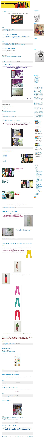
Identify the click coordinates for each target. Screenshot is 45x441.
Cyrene (42, 88)
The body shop (39, 103)
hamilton (14, 396)
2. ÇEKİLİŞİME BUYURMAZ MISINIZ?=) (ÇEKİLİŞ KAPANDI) (40, 123)
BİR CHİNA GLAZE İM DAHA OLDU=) (11, 121)
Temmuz (37, 193)
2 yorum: (13, 29)
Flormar (12, 44)
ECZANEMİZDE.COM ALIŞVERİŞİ (10, 387)
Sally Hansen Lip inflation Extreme (10, 425)
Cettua (40, 86)
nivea (39, 114)
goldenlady (40, 111)
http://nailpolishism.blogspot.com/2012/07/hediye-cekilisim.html (10, 419)
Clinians (42, 87)
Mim (38, 97)
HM (41, 94)
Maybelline (35, 97)
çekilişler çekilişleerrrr (7, 106)
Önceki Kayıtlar (31, 436)
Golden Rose (39, 93)
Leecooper (5, 344)
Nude (34, 99)
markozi (10, 239)
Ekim (36, 168)
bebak (4, 396)
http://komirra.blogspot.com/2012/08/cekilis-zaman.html (9, 53)
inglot (39, 112)
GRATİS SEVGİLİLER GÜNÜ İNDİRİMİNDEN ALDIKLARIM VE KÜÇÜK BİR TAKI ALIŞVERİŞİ (39, 145)
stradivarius (9, 30)
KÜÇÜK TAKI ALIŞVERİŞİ (8, 11)
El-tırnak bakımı (37, 77)
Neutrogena (40, 98)
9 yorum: (13, 207)
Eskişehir (40, 90)
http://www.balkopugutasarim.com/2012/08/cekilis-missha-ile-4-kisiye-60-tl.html (12, 51)
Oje (40, 99)
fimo (42, 110)
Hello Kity (35, 95)
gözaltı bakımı (36, 80)
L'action (16, 44)
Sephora (39, 102)
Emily (36, 90)
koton (4, 30)
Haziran (37, 194)
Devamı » (3, 27)
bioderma (36, 107)
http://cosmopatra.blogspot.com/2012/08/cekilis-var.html (9, 111)
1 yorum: (13, 116)
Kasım (37, 167)
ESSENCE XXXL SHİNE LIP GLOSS (10, 374)
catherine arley (36, 108)
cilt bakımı (36, 79)
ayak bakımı (36, 78)
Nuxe (37, 99)
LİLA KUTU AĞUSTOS (7, 64)
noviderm (16, 396)
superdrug (22, 44)
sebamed (37, 116)
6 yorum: (13, 43)
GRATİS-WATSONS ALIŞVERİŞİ (9, 34)
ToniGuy (38, 104)
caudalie (5, 239)
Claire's (39, 87)
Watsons (24, 44)
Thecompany (35, 104)
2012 (36, 165)
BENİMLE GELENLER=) (7, 151)
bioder (6, 396)
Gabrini (41, 92)
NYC (35, 98)
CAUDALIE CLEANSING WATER (9, 212)
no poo (42, 114)
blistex (38, 107)
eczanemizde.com (11, 396)
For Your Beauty (37, 92)
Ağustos (37, 170)
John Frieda (40, 95)
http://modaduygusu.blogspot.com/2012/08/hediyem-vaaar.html (10, 108)
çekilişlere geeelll (6, 400)
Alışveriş (36, 76)
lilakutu (36, 113)
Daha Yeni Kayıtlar (4, 436)
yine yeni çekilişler (6, 348)
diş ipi (8, 44)
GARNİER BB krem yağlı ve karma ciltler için (40, 153)
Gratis (14, 44)
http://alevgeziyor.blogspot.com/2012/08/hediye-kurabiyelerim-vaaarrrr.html (11, 56)
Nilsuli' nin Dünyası (9, 3)
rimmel (42, 115)
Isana (37, 95)
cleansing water (7, 239)
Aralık (37, 166)
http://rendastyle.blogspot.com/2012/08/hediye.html (8, 351)
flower (36, 111)
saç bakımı (36, 81)
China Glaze (35, 87)
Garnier (35, 93)
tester (17, 396)
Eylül (36, 169)
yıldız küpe (12, 30)
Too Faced (41, 104)
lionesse (17, 44)
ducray (8, 396)
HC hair (39, 94)
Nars (37, 98)
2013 (36, 164)
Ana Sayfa (18, 436)
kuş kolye (7, 30)
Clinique (36, 88)
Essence (10, 44)
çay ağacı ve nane (6, 44)
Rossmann (39, 101)
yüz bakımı (36, 82)
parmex (19, 44)
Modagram (42, 97)
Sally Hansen (35, 102)
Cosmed (39, 88)
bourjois (41, 107)
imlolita (37, 112)
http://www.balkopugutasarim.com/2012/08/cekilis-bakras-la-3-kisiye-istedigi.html (12, 417)
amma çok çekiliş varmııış (8, 48)
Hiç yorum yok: (13, 61)
